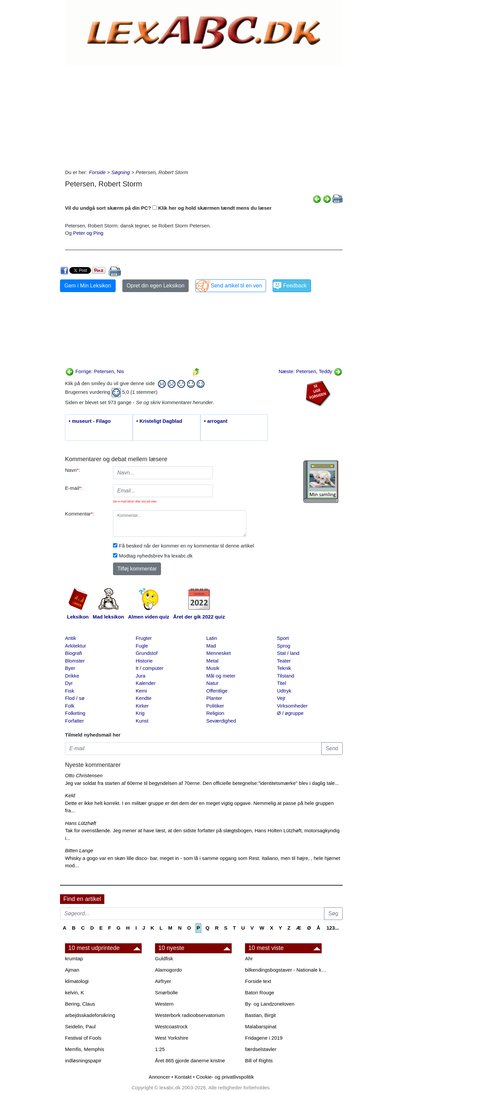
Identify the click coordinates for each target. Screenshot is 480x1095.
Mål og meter (221, 676)
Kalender (146, 683)
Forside (97, 172)
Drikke (72, 676)
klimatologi (77, 981)
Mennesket (218, 653)
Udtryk (284, 691)
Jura (140, 676)
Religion (215, 713)
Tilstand (285, 676)
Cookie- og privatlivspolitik (225, 1077)
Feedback (294, 285)
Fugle (142, 646)
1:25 (160, 1049)
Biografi (73, 653)
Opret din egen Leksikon (155, 285)
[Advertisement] (204, 115)
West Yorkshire (171, 1038)
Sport (283, 638)
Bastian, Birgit (260, 1015)
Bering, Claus (80, 1004)
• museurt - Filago (90, 421)
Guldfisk (164, 958)
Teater (284, 661)
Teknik (284, 668)
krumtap (74, 958)
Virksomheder (292, 706)
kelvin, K (74, 992)
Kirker (142, 706)
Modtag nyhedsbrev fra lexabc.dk (156, 556)
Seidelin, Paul (80, 1026)
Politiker (215, 706)
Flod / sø (74, 698)
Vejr (281, 698)
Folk (69, 706)
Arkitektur (75, 646)
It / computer (149, 668)
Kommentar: (79, 513)
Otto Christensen (84, 775)
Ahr (249, 958)
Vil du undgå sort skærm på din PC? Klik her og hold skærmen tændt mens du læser (168, 208)
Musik (212, 668)
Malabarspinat (260, 1026)
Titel (281, 683)
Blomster (75, 661)
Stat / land (288, 653)
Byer (70, 668)
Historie (144, 661)
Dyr (69, 683)
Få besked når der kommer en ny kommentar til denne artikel (186, 546)
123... (332, 928)
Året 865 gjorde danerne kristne (190, 1060)
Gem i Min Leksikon (87, 285)
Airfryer (163, 981)
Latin (211, 638)
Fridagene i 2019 (264, 1038)
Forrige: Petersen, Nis (94, 371)
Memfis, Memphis (84, 1049)
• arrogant (215, 421)
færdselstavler (260, 1049)
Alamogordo (168, 970)
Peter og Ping (88, 233)
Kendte (144, 698)
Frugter (144, 638)
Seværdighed (221, 721)
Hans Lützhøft (80, 823)
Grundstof (147, 653)
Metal (212, 661)
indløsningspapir (83, 1060)
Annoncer (159, 1077)
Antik (70, 638)
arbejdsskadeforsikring (90, 1015)
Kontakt (183, 1077)
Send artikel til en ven (236, 285)
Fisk (69, 691)
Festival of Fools (83, 1038)
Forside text (258, 981)
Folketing (75, 713)
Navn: (72, 470)
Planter (214, 698)
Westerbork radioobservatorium (190, 1015)
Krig (140, 713)
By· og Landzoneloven (269, 1004)
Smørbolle (166, 992)
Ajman (72, 970)
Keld (70, 795)
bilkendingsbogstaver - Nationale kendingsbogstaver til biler (286, 970)
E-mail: (74, 488)
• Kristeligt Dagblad (159, 421)
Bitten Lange (79, 850)
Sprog (283, 646)
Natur (212, 683)
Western (164, 1004)
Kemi (141, 691)
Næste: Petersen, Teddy (310, 371)
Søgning (120, 172)
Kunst (142, 721)
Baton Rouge (259, 992)
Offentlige (217, 691)
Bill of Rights (259, 1060)
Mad (211, 646)
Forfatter (74, 721)
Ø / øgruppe (290, 713)
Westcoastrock (171, 1026)
